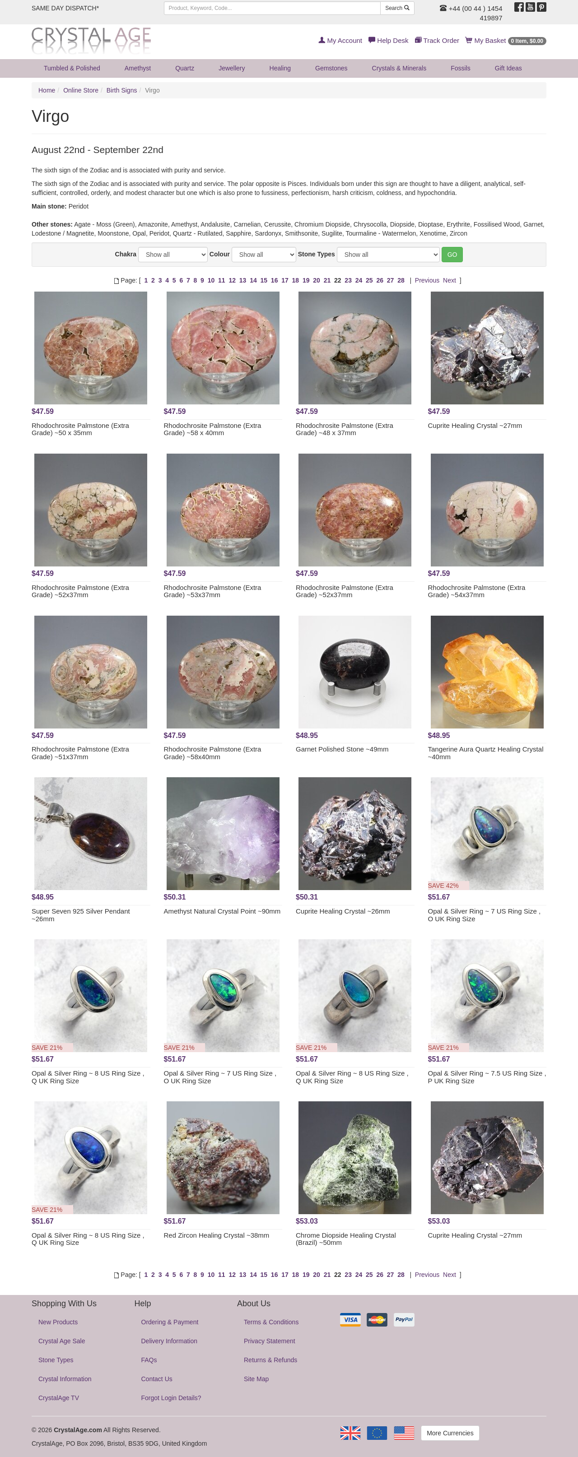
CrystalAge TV (58, 1397)
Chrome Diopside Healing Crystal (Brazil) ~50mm (346, 1239)
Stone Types (316, 254)
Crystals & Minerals (399, 68)
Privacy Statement (269, 1341)
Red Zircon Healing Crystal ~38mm (217, 1235)
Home (46, 90)
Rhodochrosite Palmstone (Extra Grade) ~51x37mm (80, 753)
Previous (427, 280)
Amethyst (138, 68)
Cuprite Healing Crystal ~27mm (475, 425)
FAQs (149, 1360)
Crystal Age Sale (61, 1341)
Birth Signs (122, 90)
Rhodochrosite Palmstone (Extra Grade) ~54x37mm (477, 591)
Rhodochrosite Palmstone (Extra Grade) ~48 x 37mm (344, 429)
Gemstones (331, 68)
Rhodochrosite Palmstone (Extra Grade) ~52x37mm (80, 591)
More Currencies (450, 1433)
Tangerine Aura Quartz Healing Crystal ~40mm (486, 753)
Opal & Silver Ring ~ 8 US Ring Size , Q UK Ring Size (88, 1077)
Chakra (125, 254)
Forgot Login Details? (171, 1397)
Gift (508, 68)
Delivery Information (169, 1341)
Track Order (437, 40)
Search (397, 8)
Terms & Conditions (271, 1322)
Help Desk (388, 40)
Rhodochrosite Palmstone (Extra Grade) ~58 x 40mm (212, 429)
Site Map (256, 1379)
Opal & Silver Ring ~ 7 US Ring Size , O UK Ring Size (484, 915)
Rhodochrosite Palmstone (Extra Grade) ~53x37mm (212, 591)
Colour (220, 254)
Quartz (184, 68)
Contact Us (156, 1379)
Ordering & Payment (170, 1322)
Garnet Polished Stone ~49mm (342, 749)
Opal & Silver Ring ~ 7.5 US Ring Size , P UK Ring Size (487, 1077)
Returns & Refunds (270, 1360)
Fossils (461, 68)
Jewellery (232, 68)
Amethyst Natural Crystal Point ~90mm (222, 911)
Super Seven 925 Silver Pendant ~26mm (81, 915)
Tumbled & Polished (72, 68)
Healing (280, 68)
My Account (340, 40)
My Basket (506, 40)
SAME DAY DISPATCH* (65, 8)
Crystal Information (64, 1379)
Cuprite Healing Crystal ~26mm (343, 911)
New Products (58, 1322)
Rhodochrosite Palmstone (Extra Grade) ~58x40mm (212, 753)
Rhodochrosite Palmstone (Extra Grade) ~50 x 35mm (80, 429)
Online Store (80, 90)
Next (449, 280)
